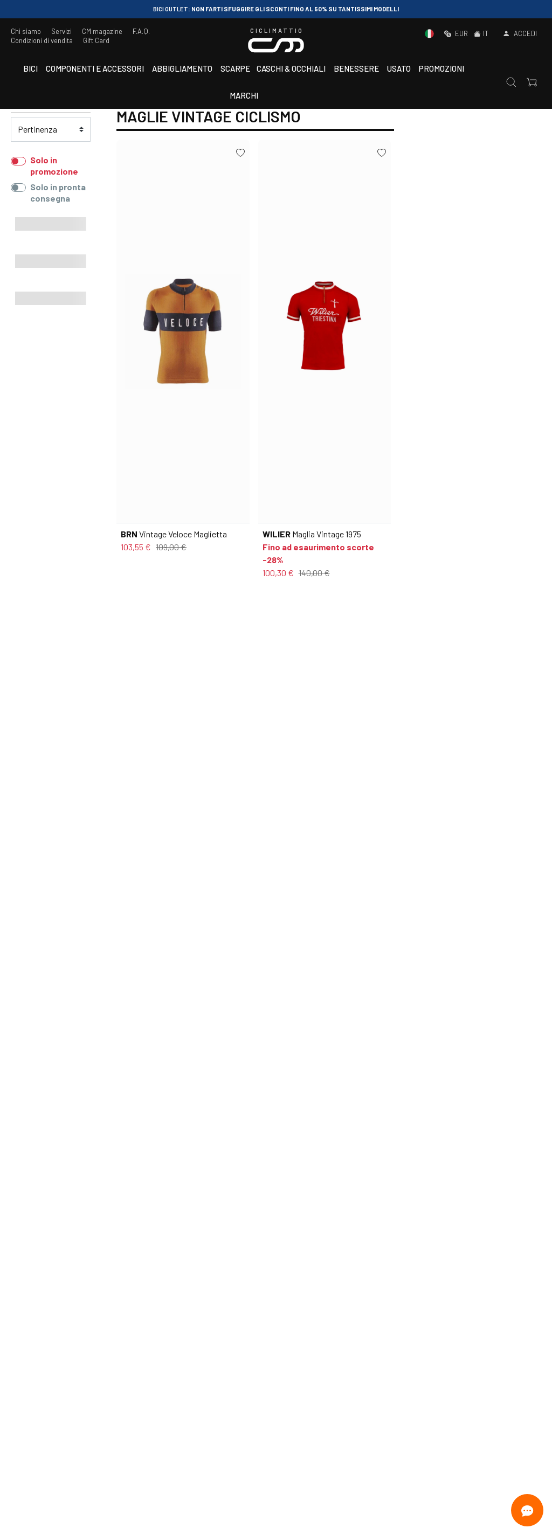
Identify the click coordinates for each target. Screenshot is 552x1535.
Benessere (356, 68)
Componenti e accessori (95, 68)
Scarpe (235, 68)
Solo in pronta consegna (58, 192)
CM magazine (102, 31)
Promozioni (441, 68)
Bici (30, 68)
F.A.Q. (141, 31)
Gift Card (96, 40)
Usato (399, 68)
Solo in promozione (54, 165)
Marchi (244, 95)
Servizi (61, 31)
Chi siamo (26, 31)
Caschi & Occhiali (291, 68)
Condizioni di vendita (42, 40)
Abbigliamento (182, 68)
